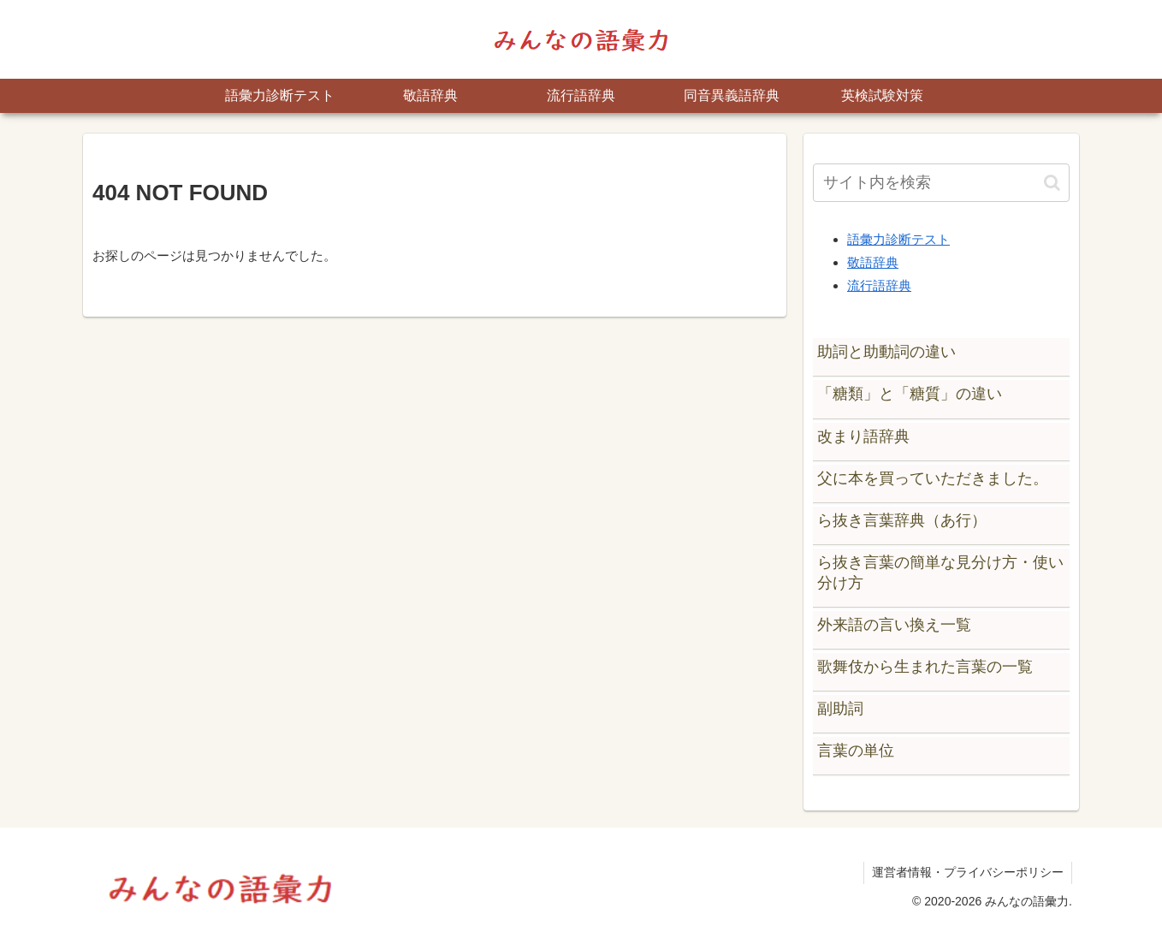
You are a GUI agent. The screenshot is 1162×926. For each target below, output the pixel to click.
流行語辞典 (879, 285)
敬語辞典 (872, 262)
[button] (1052, 183)
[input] (941, 182)
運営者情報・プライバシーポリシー (967, 872)
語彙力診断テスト (898, 239)
